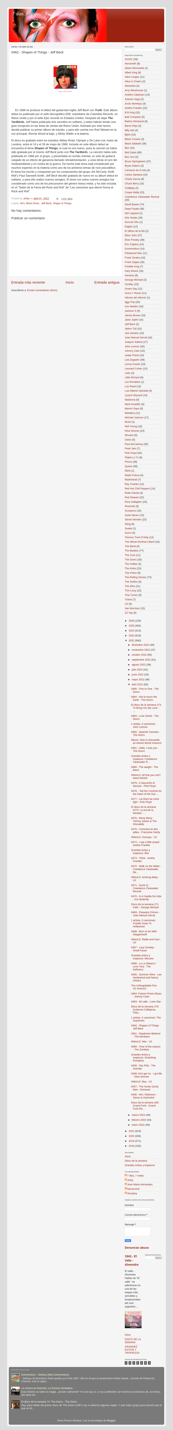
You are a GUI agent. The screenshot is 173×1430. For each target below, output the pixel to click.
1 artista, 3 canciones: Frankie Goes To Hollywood (143, 923)
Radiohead (131, 479)
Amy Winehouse (134, 90)
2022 (132, 640)
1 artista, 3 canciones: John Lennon (143, 725)
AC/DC (129, 59)
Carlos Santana (133, 174)
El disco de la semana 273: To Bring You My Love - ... (146, 707)
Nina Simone (132, 430)
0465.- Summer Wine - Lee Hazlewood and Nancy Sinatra (146, 977)
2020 (132, 1136)
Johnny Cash (132, 350)
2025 (132, 625)
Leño (127, 373)
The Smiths (131, 581)
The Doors (131, 559)
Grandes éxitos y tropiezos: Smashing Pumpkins (143, 1057)
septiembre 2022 (141, 659)
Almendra (130, 85)
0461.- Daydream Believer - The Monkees (146, 1035)
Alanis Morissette (134, 68)
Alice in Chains (133, 81)
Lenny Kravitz (132, 364)
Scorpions (130, 510)
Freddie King (132, 266)
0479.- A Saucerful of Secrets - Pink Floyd (143, 784)
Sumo (128, 532)
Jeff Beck (46, 203)
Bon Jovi (130, 156)
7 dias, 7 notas (26, 13)
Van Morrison (132, 608)
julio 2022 (137, 669)
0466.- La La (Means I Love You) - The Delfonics (143, 966)
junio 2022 (138, 674)
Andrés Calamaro (135, 94)
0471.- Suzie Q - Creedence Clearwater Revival (144, 888)
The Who (130, 586)
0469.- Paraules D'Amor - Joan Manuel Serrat (145, 914)
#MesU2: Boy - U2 (141, 1081)
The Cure (130, 555)
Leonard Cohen (133, 368)
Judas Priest (132, 355)
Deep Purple (132, 208)
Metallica (130, 413)
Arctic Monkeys (133, 103)
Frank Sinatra (132, 257)
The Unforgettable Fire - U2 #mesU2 (144, 987)
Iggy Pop (130, 302)
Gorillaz (129, 284)
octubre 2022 (139, 654)
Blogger (111, 1420)
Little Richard (132, 377)
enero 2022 (138, 1124)
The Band (130, 546)
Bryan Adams (132, 165)
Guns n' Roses (133, 293)
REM (127, 470)
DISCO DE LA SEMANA (133, 1341)
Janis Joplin (131, 319)
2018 (132, 1145)
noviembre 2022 (141, 649)
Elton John (131, 235)
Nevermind (133, 1188)
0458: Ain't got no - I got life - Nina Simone (146, 1075)
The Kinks (130, 568)
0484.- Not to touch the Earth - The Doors (144, 698)
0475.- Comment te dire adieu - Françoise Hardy (145, 831)
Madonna (130, 399)
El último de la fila (135, 230)
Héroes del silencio (135, 297)
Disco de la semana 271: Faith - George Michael (145, 906)
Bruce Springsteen (135, 161)
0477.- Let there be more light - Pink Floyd (145, 800)
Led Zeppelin (132, 359)
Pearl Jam (130, 448)
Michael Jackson (134, 417)
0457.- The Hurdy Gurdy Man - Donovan (144, 1088)
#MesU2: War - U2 (141, 1041)
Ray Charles (132, 484)
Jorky (130, 1180)
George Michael (134, 279)
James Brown (132, 315)
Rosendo (130, 506)
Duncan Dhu (132, 222)
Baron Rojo (131, 125)
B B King (130, 112)
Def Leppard (132, 213)
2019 (132, 1140)
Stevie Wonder (133, 519)
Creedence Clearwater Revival (142, 196)
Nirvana (129, 435)
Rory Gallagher (133, 501)
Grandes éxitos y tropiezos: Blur (140, 852)
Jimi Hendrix (132, 333)
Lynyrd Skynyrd (133, 395)
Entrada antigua (107, 282)
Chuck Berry (132, 183)
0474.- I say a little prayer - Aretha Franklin (146, 844)
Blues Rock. (33, 203)
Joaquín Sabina (133, 341)
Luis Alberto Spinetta (136, 390)
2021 (132, 1131)
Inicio (70, 282)
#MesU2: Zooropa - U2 (144, 837)
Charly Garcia (132, 179)
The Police (131, 572)
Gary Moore (131, 270)
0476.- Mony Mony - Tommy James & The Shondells (144, 821)
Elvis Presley (132, 239)
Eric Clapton (132, 244)
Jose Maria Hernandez (140, 1184)
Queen (128, 466)
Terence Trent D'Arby (137, 537)
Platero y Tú (131, 457)
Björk (128, 134)
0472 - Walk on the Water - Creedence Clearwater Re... (146, 869)
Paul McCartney (134, 444)
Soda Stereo (132, 515)
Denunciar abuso (137, 1247)
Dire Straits (131, 217)
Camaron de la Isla (135, 170)
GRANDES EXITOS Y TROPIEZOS (132, 1349)
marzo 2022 (139, 1114)
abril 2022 (138, 684)
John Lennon (132, 346)
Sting (128, 523)
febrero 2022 (139, 1119)
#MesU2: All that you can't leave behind (145, 777)
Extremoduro (132, 248)
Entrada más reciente (28, 282)
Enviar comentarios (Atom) (42, 290)
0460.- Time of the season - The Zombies (146, 1048)
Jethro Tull (131, 328)
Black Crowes (132, 139)
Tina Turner (131, 595)
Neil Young (131, 426)
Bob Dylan (131, 152)
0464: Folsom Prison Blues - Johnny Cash (146, 995)
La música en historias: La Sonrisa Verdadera (47, 1388)
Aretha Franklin (133, 108)
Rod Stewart (132, 497)
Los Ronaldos (132, 381)
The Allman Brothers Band (139, 541)
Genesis (129, 275)
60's (22, 203)
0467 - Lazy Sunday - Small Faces (143, 949)
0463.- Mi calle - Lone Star (146, 1001)
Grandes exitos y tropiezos (140, 1165)
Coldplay (130, 187)
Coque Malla (132, 192)
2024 (132, 630)
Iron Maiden (131, 306)
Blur (127, 147)
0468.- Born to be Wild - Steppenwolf (144, 933)
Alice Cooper (132, 76)
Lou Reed (130, 386)
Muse (128, 421)
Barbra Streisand (134, 121)
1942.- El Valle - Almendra (132, 1260)
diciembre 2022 (141, 644)
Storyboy (132, 1193)
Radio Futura (132, 475)
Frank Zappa (132, 262)
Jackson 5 (130, 310)
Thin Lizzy (130, 590)
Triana (128, 599)
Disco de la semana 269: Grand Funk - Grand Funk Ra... (145, 1105)
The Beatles (131, 550)
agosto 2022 (139, 664)
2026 (132, 620)
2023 (132, 635)
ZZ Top (129, 612)
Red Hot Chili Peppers (137, 488)
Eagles (129, 226)
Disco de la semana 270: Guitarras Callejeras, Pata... (145, 1009)
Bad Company (133, 116)
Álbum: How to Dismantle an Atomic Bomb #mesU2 (146, 741)
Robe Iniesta (132, 492)
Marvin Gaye (132, 408)
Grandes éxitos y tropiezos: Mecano (142, 957)
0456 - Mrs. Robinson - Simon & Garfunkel (144, 1096)
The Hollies (131, 563)
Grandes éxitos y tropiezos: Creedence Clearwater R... (144, 759)
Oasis (128, 439)
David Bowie (132, 204)
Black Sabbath (133, 143)
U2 (126, 603)
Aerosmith (130, 63)
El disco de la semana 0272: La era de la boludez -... (143, 810)
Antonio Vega (132, 99)
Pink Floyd (131, 452)
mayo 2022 (138, 679)
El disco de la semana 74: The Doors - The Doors (49, 1401)
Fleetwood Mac (133, 253)
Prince (128, 461)
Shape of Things (62, 203)
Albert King (131, 72)
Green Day (131, 288)
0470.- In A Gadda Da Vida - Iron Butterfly (146, 898)
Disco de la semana (136, 1160)
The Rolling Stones (135, 577)
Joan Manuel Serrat (136, 337)
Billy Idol (129, 130)
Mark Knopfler (133, 404)
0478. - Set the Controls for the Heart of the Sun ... (146, 792)
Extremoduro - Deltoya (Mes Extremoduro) (45, 1374)
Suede (128, 528)
